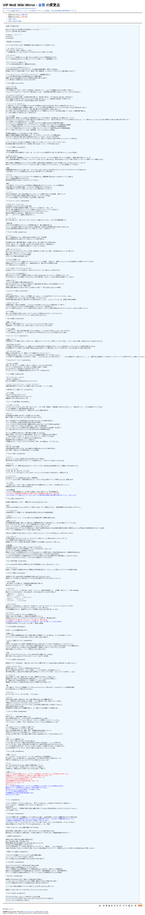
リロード (39, 11)
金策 (41, 5)
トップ (6, 11)
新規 (47, 11)
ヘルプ (72, 11)
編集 (13, 11)
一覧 (51, 11)
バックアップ (25, 11)
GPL (45, 911)
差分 (17, 11)
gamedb (11, 909)
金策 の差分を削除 (15, 21)
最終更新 (66, 11)
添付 (33, 11)
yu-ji (18, 913)
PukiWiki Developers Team (30, 911)
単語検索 (58, 11)
